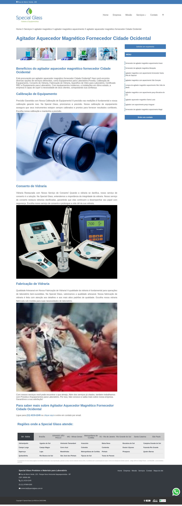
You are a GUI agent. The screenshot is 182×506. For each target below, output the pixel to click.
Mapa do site (158, 471)
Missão (128, 15)
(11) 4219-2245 (34, 415)
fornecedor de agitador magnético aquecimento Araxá (144, 63)
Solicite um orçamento (145, 47)
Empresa (117, 15)
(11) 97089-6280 (25, 484)
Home (105, 15)
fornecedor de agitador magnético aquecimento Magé (144, 109)
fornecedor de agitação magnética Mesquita (141, 68)
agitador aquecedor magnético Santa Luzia (140, 100)
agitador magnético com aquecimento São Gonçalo (143, 80)
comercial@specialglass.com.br (31, 488)
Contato (153, 15)
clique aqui (49, 415)
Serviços (140, 15)
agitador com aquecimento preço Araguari (140, 105)
